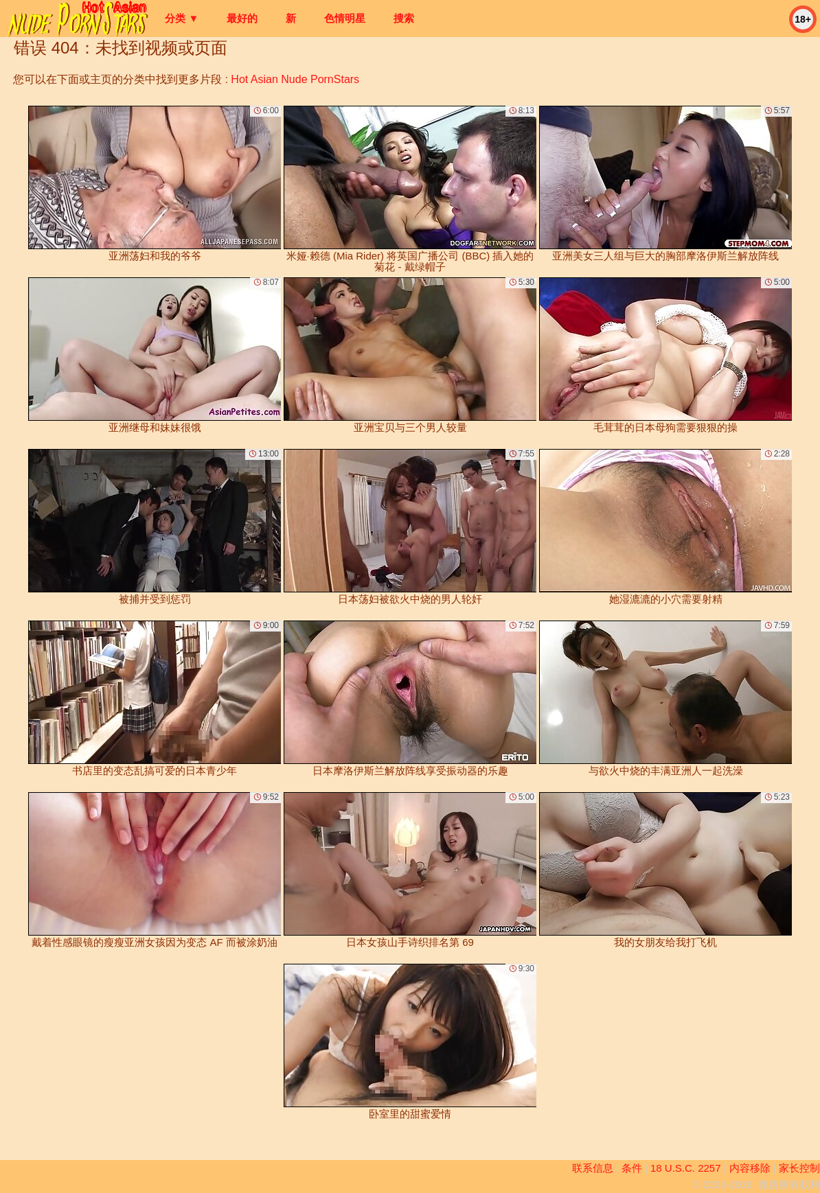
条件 (632, 1168)
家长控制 (799, 1168)
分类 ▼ (181, 18)
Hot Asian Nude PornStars (295, 79)
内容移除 (750, 1168)
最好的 (242, 18)
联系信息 (592, 1168)
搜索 (404, 18)
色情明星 (344, 18)
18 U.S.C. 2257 (685, 1168)
